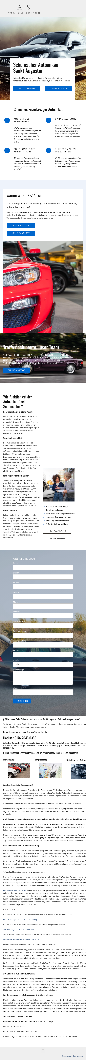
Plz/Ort (16, 582)
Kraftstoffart (18, 650)
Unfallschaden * (20, 660)
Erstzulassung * (19, 621)
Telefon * (17, 592)
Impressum (78, 1056)
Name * (16, 563)
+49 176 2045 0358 (26, 88)
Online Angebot (58, 88)
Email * (16, 573)
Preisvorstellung (20, 631)
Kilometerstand (19, 641)
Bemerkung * (18, 670)
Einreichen (22, 701)
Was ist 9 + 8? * (19, 688)
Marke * (16, 602)
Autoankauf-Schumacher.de (14, 890)
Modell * (16, 611)
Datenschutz (67, 1056)
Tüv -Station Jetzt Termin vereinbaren (18, 929)
